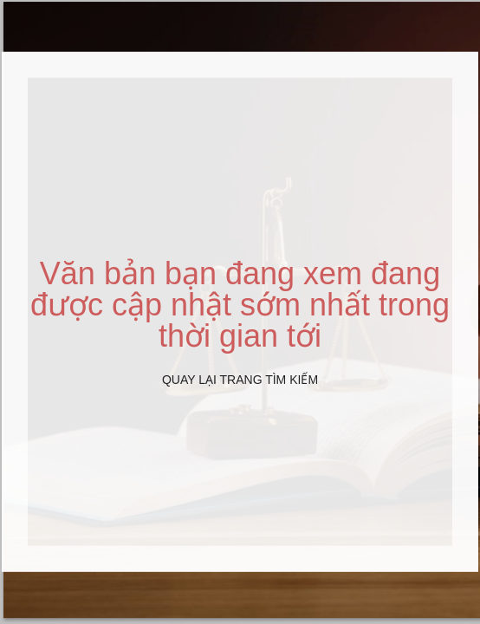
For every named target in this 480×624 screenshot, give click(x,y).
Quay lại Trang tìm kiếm (240, 380)
